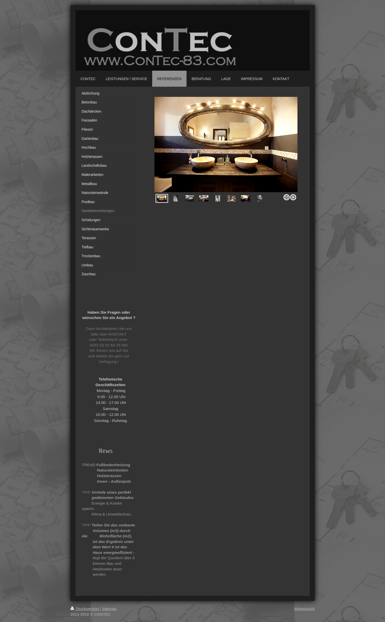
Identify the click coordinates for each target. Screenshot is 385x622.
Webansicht (304, 608)
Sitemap (109, 608)
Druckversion (85, 608)
